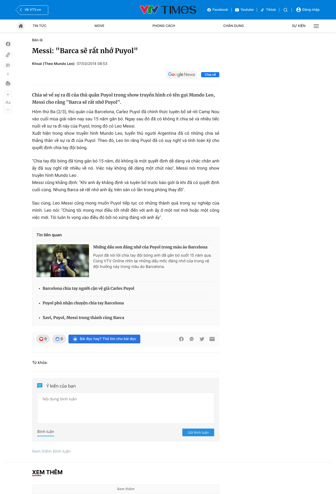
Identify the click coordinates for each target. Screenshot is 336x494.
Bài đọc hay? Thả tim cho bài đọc (104, 339)
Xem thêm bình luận (51, 451)
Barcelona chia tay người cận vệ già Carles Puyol (88, 288)
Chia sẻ (210, 74)
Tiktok (268, 9)
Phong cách (164, 26)
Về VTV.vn (29, 9)
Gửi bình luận (198, 432)
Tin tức (39, 26)
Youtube (244, 9)
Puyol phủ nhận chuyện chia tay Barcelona (83, 303)
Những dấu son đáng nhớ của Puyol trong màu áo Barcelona (150, 247)
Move (99, 26)
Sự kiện (298, 26)
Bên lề (37, 40)
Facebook (217, 9)
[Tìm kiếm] (285, 10)
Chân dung (233, 26)
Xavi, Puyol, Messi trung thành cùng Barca (83, 317)
